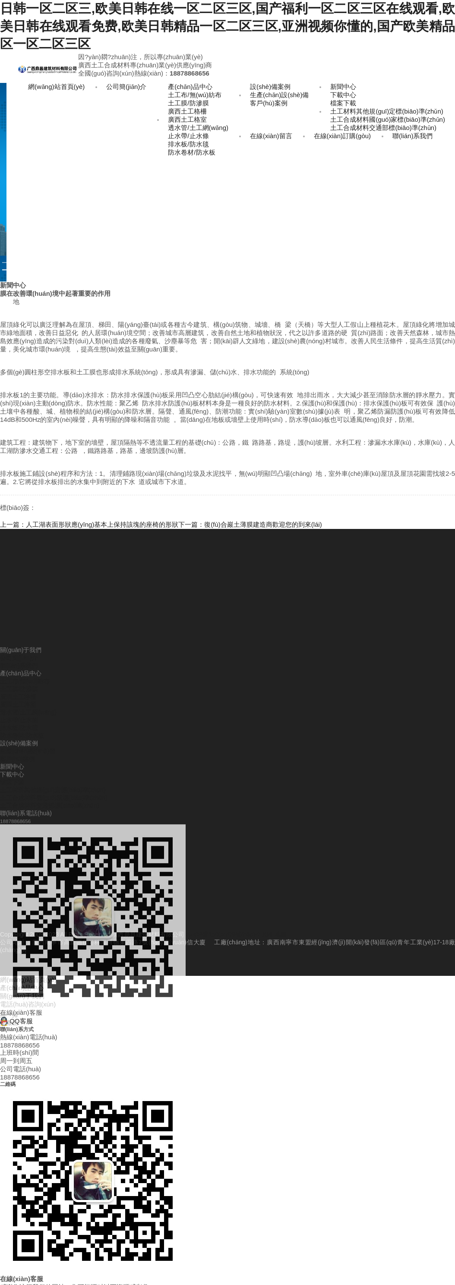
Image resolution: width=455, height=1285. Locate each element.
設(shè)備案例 (270, 86)
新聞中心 (343, 86)
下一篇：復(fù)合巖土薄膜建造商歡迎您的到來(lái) (250, 524)
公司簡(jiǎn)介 (126, 86)
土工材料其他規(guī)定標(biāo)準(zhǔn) (386, 111)
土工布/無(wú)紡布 (194, 94)
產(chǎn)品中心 (190, 86)
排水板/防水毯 (188, 144)
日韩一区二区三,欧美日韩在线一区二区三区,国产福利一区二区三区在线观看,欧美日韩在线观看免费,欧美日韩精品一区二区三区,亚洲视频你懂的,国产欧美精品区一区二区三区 (227, 26)
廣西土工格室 (187, 119)
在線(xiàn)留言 (271, 135)
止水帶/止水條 (188, 135)
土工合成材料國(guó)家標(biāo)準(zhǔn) (387, 119)
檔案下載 (343, 103)
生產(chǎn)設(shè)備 (279, 94)
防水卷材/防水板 (191, 152)
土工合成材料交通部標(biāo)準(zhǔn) (383, 127)
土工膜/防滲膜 (188, 103)
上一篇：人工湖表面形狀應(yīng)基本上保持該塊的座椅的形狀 (89, 524)
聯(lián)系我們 (412, 135)
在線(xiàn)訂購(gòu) (342, 135)
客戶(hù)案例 (269, 103)
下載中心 (343, 94)
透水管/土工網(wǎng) (198, 127)
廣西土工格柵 (187, 111)
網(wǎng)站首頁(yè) (56, 86)
